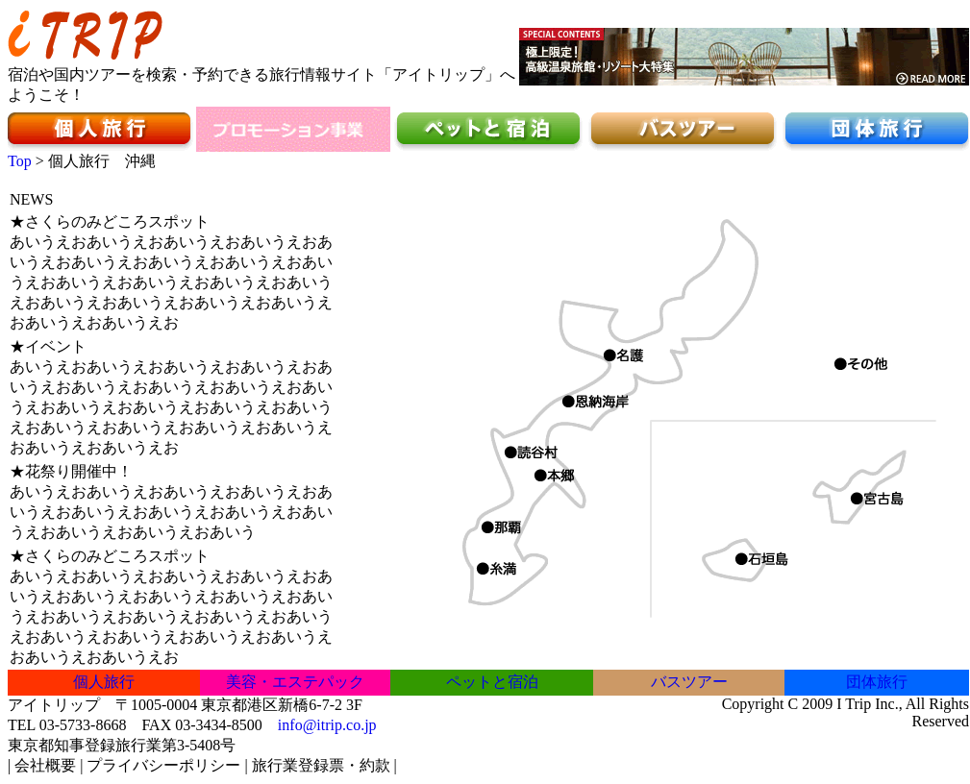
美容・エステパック (295, 682)
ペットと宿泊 (492, 682)
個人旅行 (104, 682)
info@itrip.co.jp (327, 725)
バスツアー (689, 682)
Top (20, 161)
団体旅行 (877, 682)
